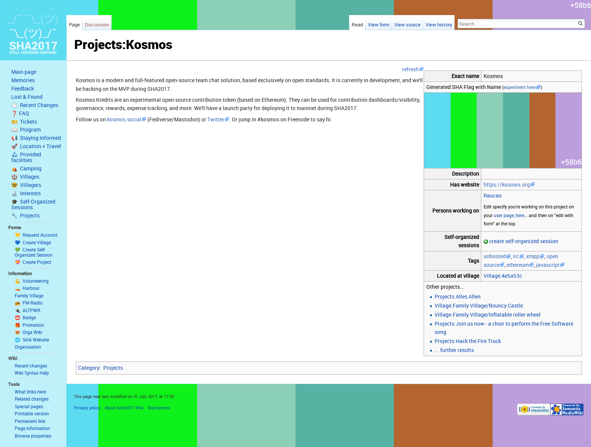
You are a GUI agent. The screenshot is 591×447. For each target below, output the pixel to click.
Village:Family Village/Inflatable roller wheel (487, 314)
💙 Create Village (33, 242)
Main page (23, 72)
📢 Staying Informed (36, 138)
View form (378, 24)
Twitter (215, 119)
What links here (30, 392)
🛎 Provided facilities (26, 157)
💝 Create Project (33, 262)
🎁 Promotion (29, 325)
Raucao (493, 195)
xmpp (532, 256)
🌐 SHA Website (32, 340)
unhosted (495, 256)
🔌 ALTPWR (27, 310)
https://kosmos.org (507, 184)
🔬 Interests (26, 193)
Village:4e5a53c (503, 275)
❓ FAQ (20, 113)
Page (74, 24)
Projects (113, 367)
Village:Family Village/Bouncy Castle (479, 305)
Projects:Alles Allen (458, 296)
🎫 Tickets (24, 121)
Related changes (32, 399)
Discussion (97, 24)
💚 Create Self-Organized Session (33, 252)
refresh (410, 69)
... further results (454, 350)
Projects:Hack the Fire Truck (468, 340)
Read (357, 24)
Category (88, 367)
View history (439, 24)
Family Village (29, 295)
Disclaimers (159, 407)
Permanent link (30, 421)
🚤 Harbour (27, 288)
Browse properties (33, 436)
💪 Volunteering (32, 281)
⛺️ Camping (26, 168)
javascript (548, 264)
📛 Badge (25, 317)
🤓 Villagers (26, 185)
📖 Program (26, 129)
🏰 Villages (25, 176)
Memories (23, 80)
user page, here (509, 215)
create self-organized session (523, 241)
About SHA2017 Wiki (124, 407)
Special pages (29, 406)
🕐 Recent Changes (34, 105)
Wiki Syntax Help (32, 373)
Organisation (28, 347)
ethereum (518, 264)
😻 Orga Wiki (28, 332)
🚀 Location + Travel (36, 146)
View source (407, 24)
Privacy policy (87, 407)
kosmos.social (124, 119)
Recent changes (31, 366)
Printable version (32, 413)
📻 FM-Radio (29, 303)
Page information (32, 428)
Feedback (22, 88)
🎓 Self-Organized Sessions (33, 204)
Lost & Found (27, 96)
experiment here (520, 87)
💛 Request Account (36, 235)
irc (516, 256)
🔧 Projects (25, 215)
